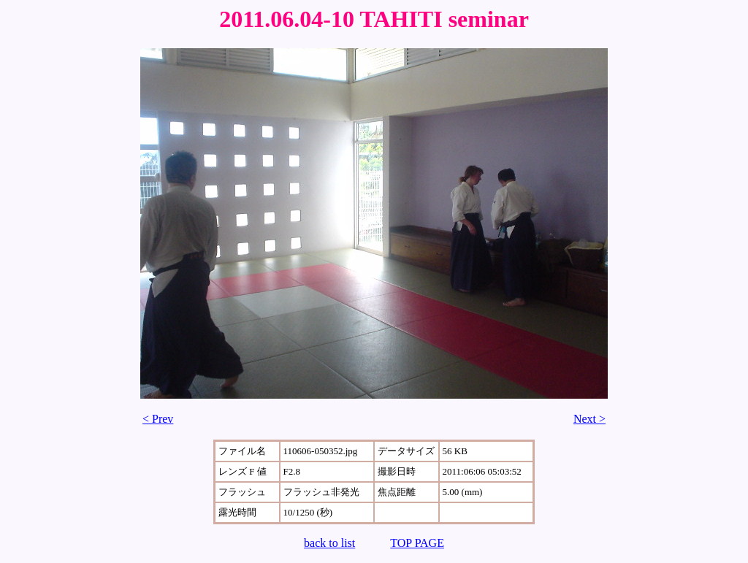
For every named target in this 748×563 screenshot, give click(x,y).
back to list (329, 543)
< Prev (157, 419)
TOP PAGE (417, 543)
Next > (589, 419)
